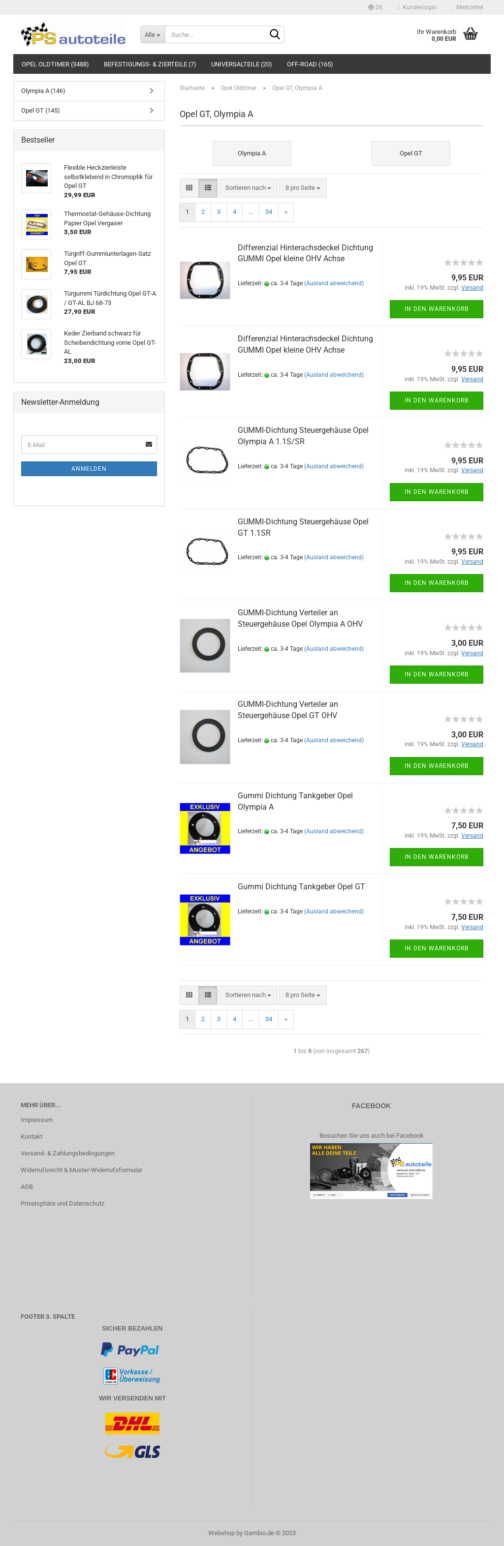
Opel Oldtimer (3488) (55, 64)
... (251, 211)
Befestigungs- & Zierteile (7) (150, 64)
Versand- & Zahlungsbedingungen (68, 1153)
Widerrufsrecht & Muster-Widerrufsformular (81, 1170)
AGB (27, 1186)
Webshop (221, 1533)
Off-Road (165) (310, 64)
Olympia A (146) (43, 90)
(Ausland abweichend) (334, 283)
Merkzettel (467, 7)
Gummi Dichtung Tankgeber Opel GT (301, 886)
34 (268, 211)
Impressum (37, 1119)
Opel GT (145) (40, 110)
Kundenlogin (417, 7)
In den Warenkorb (437, 308)
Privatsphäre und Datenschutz (62, 1203)
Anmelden (89, 468)
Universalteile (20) (241, 64)
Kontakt (31, 1136)
